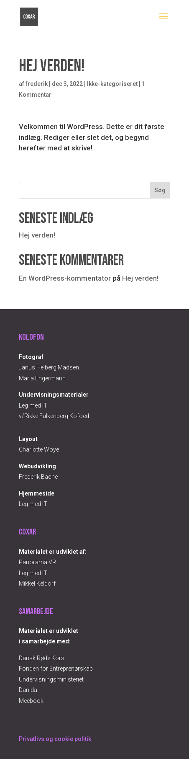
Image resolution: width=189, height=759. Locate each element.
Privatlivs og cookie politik (55, 739)
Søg (160, 190)
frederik (37, 83)
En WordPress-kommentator (65, 278)
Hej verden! (37, 235)
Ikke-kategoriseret (112, 83)
